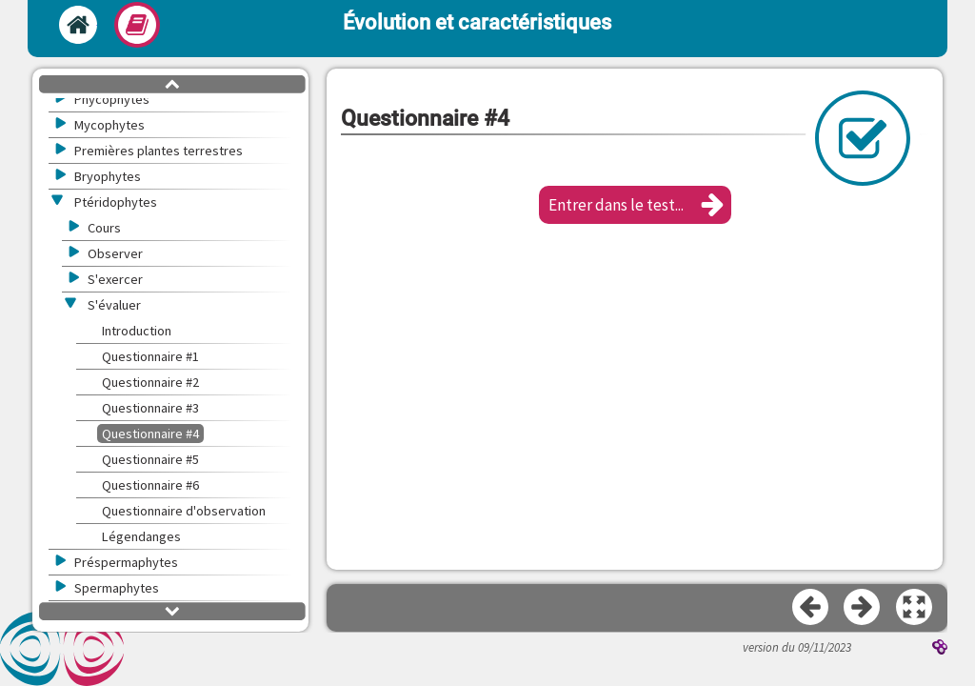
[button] (635, 205)
